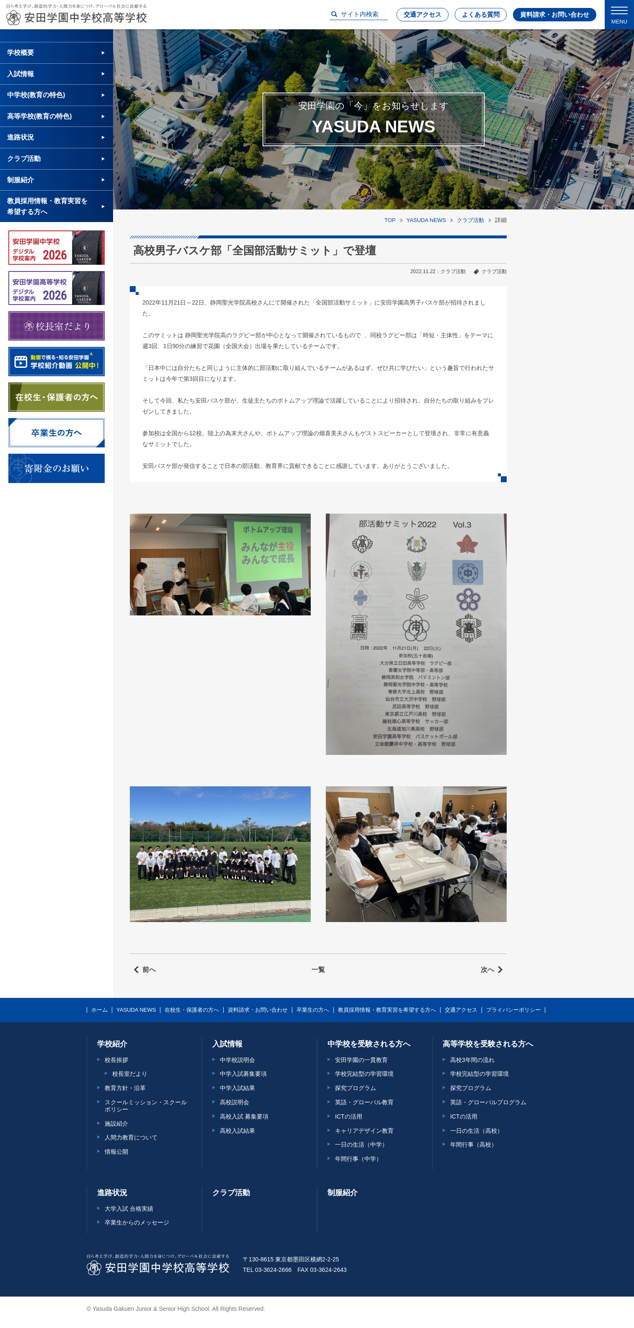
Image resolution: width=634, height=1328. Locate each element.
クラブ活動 (470, 220)
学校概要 (20, 52)
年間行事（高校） (473, 1144)
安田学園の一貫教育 (361, 1060)
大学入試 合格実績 (129, 1208)
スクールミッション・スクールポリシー (146, 1106)
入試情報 (20, 74)
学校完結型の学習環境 (364, 1073)
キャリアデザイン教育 (364, 1130)
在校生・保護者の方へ (192, 1010)
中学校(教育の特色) (36, 94)
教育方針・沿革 (125, 1088)
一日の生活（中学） (361, 1144)
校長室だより (129, 1073)
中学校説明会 (237, 1060)
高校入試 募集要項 (244, 1116)
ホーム (99, 1010)
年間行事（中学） (358, 1158)
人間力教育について (131, 1137)
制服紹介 (20, 179)
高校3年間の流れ (472, 1060)
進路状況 (20, 137)
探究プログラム (355, 1088)
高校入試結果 (237, 1130)
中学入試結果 (237, 1088)
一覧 (318, 969)
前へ (149, 969)
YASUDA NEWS (426, 220)
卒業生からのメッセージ (137, 1222)
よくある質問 (481, 14)
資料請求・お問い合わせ (554, 14)
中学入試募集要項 (243, 1073)
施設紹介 (116, 1123)
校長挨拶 (116, 1060)
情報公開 (116, 1151)
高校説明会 (234, 1102)
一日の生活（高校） (476, 1130)
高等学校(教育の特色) (39, 116)
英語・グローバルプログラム (488, 1102)
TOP (390, 220)
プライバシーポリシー (513, 1010)
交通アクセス (422, 14)
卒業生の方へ (312, 1010)
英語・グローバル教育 (364, 1102)
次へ (487, 969)
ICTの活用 (348, 1116)
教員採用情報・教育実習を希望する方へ (47, 206)
